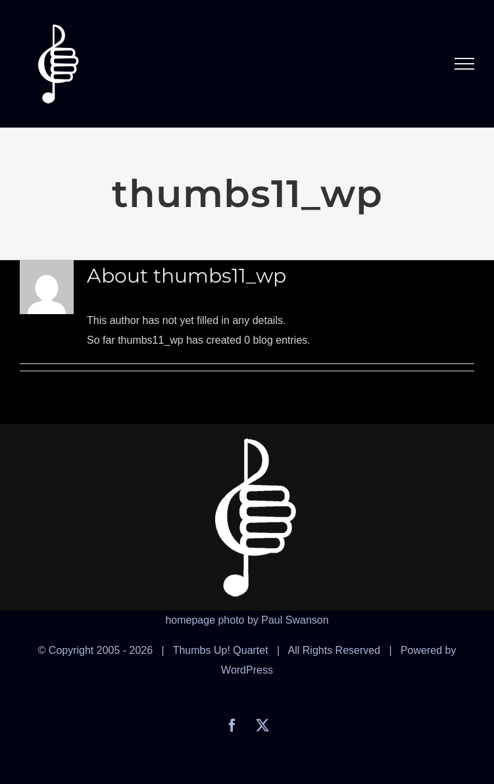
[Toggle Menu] (464, 64)
